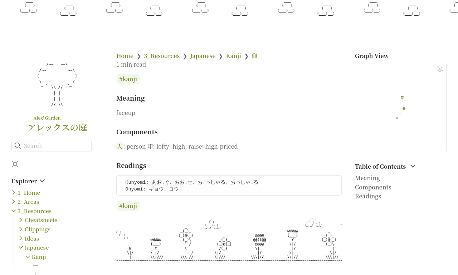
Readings (368, 196)
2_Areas (28, 201)
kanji (130, 79)
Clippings (37, 229)
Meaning (367, 178)
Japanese (37, 247)
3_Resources (35, 210)
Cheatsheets (41, 219)
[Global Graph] (440, 69)
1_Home (29, 192)
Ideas (32, 238)
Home (124, 56)
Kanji (39, 256)
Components (373, 187)
